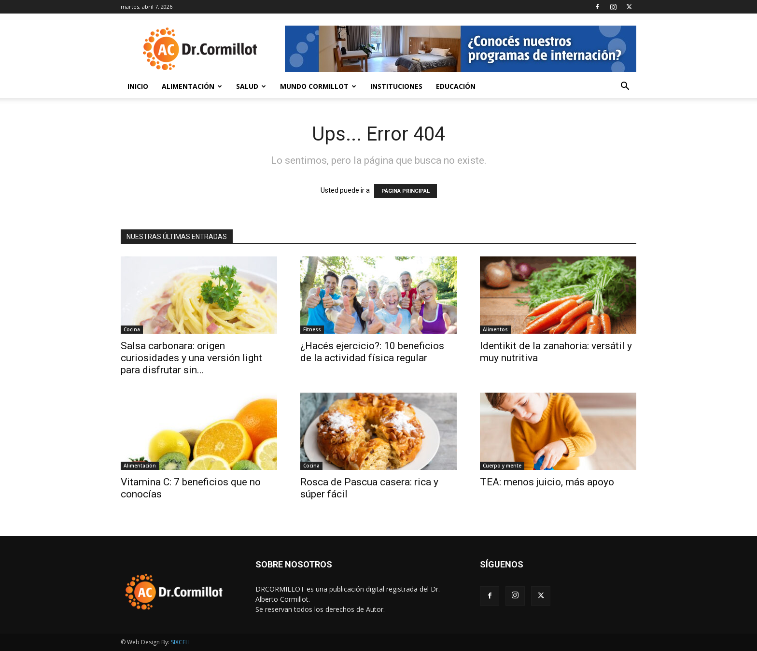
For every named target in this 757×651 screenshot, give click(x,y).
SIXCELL (181, 642)
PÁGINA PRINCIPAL (405, 191)
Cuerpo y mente (502, 465)
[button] (624, 87)
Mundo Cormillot (318, 86)
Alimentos (495, 329)
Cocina (132, 329)
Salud (251, 86)
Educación (456, 86)
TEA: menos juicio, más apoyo (547, 482)
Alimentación (192, 86)
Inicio (137, 86)
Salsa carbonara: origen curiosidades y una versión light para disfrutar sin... (191, 358)
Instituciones (396, 86)
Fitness (312, 329)
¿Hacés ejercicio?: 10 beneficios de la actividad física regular (372, 352)
